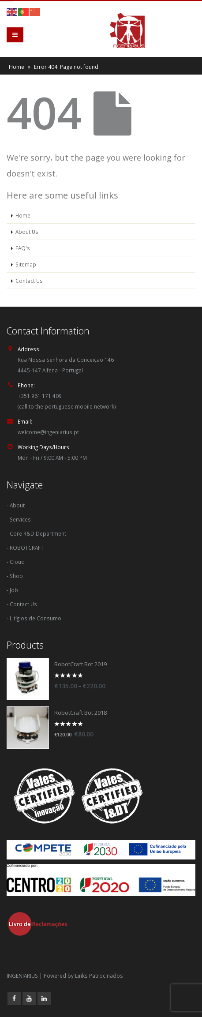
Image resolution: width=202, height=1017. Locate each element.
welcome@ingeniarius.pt (48, 431)
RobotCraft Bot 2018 (80, 713)
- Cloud (16, 561)
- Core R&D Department (36, 533)
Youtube (29, 998)
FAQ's (22, 247)
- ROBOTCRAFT (25, 547)
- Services (19, 519)
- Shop (15, 575)
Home (16, 67)
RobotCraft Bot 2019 (80, 664)
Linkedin (44, 998)
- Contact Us (22, 604)
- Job (12, 589)
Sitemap (25, 264)
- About (16, 505)
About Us (26, 231)
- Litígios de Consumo (34, 618)
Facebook (14, 998)
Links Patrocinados (99, 975)
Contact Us (29, 280)
